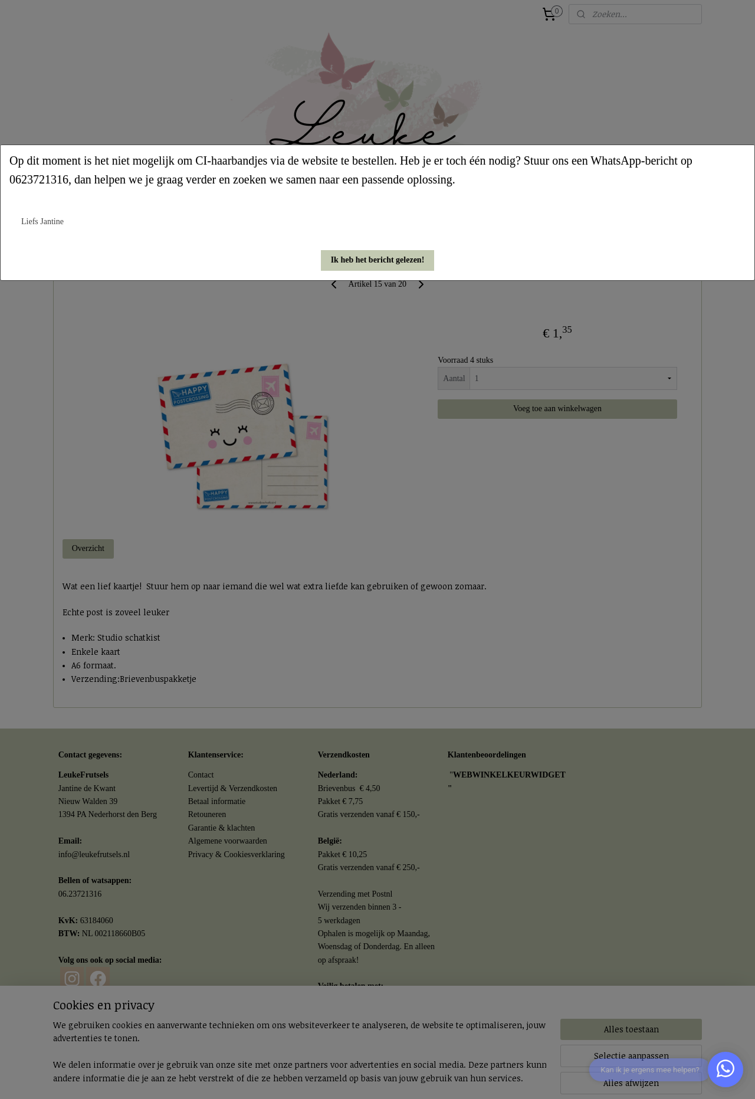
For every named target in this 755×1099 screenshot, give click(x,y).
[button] (378, 260)
